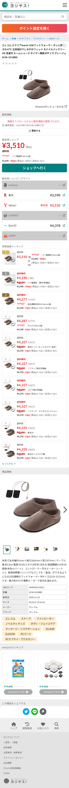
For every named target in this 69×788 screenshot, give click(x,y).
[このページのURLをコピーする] (43, 711)
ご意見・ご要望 (10, 742)
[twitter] (26, 712)
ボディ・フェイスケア (43, 623)
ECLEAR (50, 628)
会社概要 (7, 763)
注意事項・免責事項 (12, 752)
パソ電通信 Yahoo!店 (21, 156)
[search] (63, 16)
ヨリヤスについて (11, 737)
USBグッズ (54, 38)
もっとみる (9, 463)
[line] (34, 712)
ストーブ (26, 618)
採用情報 (7, 747)
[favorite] (64, 45)
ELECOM (10, 633)
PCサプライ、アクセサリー (32, 38)
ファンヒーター (45, 618)
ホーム (5, 38)
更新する (34, 130)
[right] (65, 510)
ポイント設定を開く (34, 28)
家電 (14, 38)
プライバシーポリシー (13, 758)
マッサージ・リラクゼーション (22, 628)
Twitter (6, 773)
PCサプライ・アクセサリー (20, 639)
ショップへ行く (34, 168)
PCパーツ (26, 633)
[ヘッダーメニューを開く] (64, 5)
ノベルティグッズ (15, 623)
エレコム (10, 618)
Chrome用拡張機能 (12, 768)
